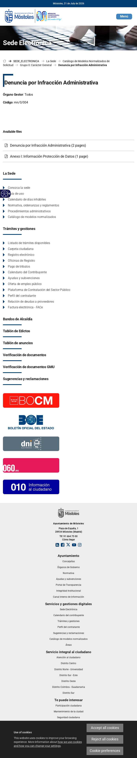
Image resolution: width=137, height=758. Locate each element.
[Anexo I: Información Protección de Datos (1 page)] (68, 156)
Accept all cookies (105, 728)
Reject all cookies (104, 739)
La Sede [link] (51, 61)
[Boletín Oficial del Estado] (31, 422)
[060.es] (31, 465)
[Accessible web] (4, 194)
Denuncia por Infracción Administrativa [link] (82, 65)
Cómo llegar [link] (68, 539)
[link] (33, 15)
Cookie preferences (105, 751)
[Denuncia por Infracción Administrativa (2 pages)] (68, 145)
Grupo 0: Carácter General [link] (36, 65)
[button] (124, 16)
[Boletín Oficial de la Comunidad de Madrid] (31, 400)
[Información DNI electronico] (31, 443)
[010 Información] (31, 486)
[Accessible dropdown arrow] (8, 193)
